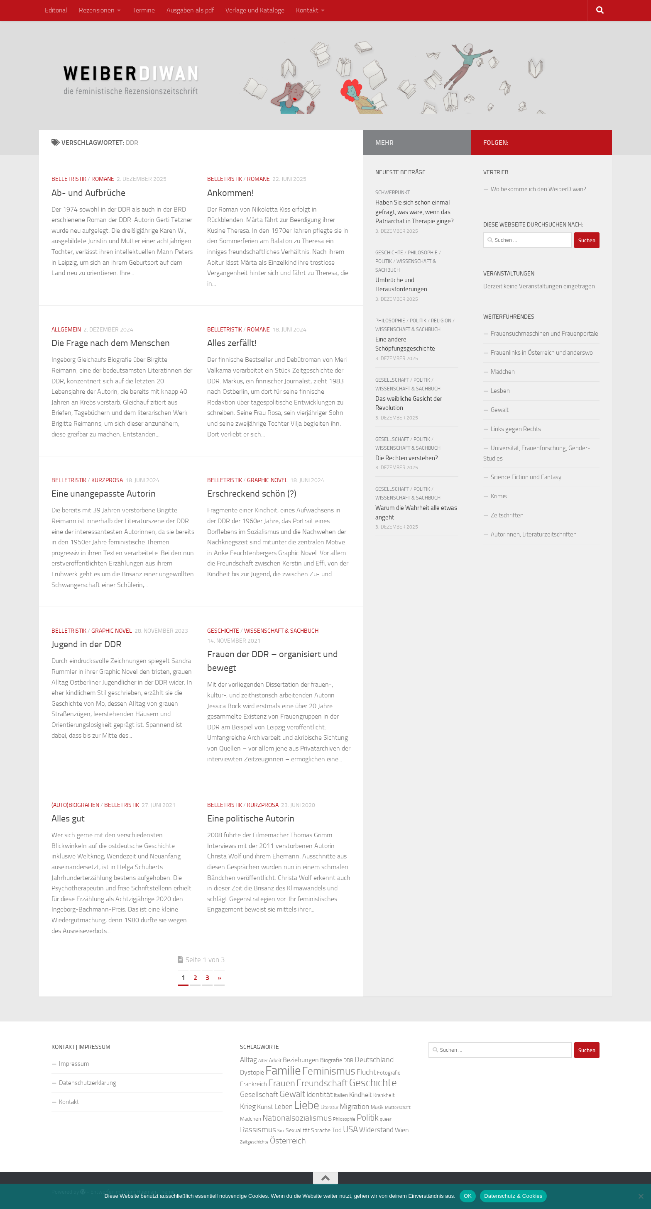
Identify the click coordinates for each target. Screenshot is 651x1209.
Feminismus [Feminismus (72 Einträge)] (328, 1071)
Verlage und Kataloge (254, 10)
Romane (102, 179)
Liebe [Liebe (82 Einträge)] (306, 1105)
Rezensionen (97, 10)
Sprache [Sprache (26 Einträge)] (320, 1130)
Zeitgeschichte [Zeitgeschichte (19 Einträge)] (254, 1142)
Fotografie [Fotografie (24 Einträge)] (389, 1073)
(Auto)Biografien (75, 805)
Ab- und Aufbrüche (88, 193)
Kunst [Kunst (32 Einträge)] (265, 1107)
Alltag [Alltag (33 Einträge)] (248, 1060)
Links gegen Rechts (516, 429)
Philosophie (423, 253)
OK (468, 1196)
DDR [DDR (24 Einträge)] (348, 1060)
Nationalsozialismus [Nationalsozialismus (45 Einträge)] (297, 1118)
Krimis (499, 496)
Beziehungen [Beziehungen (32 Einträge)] (301, 1060)
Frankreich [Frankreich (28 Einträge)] (253, 1084)
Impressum (74, 1064)
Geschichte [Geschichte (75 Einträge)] (373, 1082)
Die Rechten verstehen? (406, 458)
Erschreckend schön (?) (251, 493)
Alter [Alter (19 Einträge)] (263, 1060)
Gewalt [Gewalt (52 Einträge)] (292, 1094)
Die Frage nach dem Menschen (110, 343)
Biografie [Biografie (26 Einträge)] (331, 1060)
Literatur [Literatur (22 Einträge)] (329, 1107)
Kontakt (307, 10)
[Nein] (640, 1196)
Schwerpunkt (392, 192)
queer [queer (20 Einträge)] (386, 1119)
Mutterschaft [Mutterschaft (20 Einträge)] (398, 1107)
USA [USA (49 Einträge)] (350, 1129)
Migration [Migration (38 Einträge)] (355, 1106)
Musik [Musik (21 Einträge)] (377, 1107)
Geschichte (223, 630)
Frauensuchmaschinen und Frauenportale (544, 333)
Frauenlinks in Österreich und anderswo (542, 352)
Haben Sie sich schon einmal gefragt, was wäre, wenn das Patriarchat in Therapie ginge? (414, 212)
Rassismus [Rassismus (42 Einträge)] (258, 1129)
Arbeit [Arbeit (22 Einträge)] (275, 1060)
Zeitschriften (507, 515)
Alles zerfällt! (232, 343)
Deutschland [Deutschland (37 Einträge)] (374, 1059)
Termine (143, 10)
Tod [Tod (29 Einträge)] (337, 1130)
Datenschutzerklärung (87, 1083)
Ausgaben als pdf (190, 10)
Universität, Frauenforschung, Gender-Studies (536, 453)
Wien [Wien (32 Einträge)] (402, 1130)
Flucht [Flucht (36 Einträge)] (366, 1072)
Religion (441, 321)
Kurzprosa (107, 480)
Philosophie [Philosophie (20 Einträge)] (344, 1119)
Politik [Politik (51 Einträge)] (368, 1117)
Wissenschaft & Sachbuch (281, 630)
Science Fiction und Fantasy (526, 477)
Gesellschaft (392, 380)
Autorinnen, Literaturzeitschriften (534, 534)
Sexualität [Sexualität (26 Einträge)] (298, 1130)
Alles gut (68, 818)
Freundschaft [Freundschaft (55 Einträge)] (322, 1083)
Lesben (500, 391)
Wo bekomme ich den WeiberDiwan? (538, 189)
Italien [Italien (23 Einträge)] (341, 1095)
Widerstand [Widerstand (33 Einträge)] (376, 1130)
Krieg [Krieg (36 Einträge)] (248, 1106)
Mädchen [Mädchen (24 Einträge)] (250, 1119)
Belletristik (68, 179)
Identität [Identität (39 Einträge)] (319, 1094)
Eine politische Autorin (250, 818)
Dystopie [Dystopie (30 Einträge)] (252, 1072)
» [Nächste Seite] (219, 978)
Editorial (56, 10)
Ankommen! (230, 193)
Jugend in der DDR (86, 644)
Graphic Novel (267, 480)
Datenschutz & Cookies (513, 1196)
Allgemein (66, 329)
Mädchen (503, 371)
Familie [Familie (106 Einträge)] (283, 1070)
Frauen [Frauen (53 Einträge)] (281, 1083)
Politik (383, 261)
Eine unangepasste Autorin (103, 493)
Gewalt (500, 410)
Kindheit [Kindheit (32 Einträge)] (360, 1095)
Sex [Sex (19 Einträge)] (280, 1130)
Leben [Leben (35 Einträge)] (283, 1106)
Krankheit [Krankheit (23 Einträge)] (384, 1095)
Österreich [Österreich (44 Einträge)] (288, 1141)
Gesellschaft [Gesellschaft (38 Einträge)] (259, 1094)
